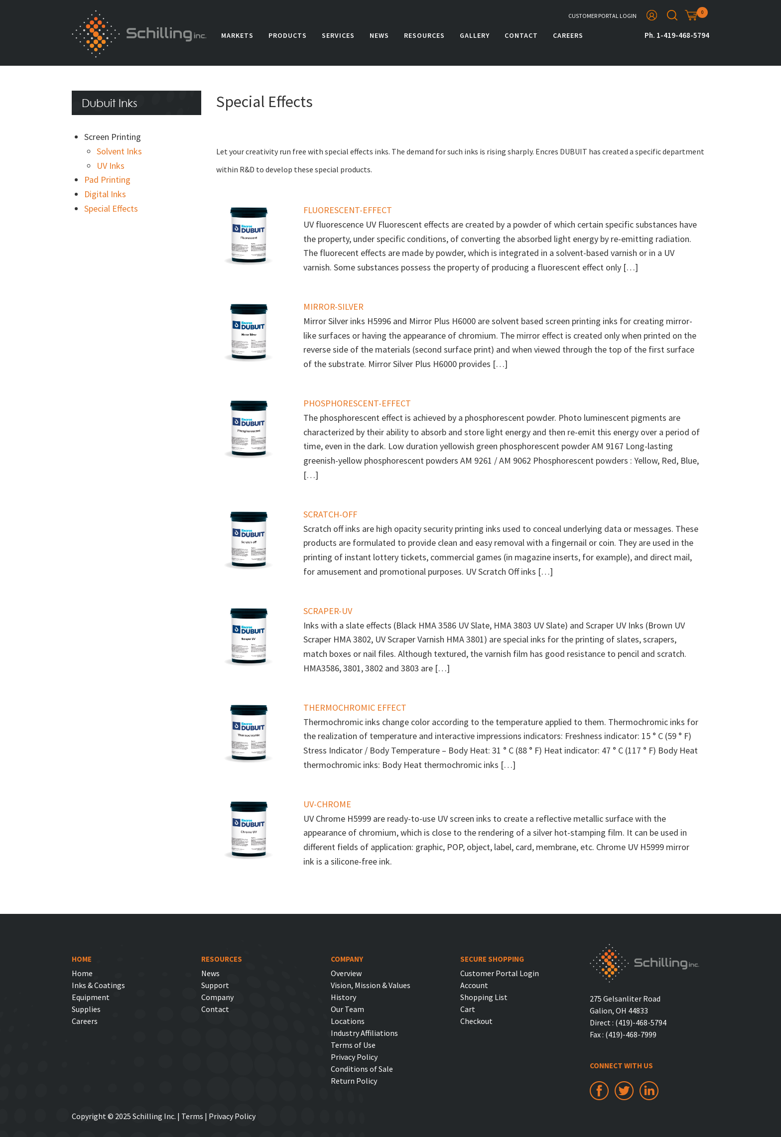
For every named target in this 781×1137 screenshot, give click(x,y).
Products (287, 35)
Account (474, 985)
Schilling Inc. (139, 34)
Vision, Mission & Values (370, 985)
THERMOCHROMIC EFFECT (354, 707)
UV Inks (111, 165)
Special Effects (111, 208)
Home (82, 973)
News (379, 35)
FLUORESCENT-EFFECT (347, 210)
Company (217, 997)
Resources (424, 35)
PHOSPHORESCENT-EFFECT (357, 403)
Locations (348, 1021)
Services (338, 35)
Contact (521, 35)
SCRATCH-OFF (330, 514)
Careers (568, 35)
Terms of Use (353, 1045)
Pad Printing (107, 179)
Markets (237, 35)
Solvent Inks (119, 151)
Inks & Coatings (98, 985)
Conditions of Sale (362, 1069)
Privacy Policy (354, 1057)
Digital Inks (105, 194)
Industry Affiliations (364, 1033)
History (343, 997)
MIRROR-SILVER (333, 306)
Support (215, 985)
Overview (346, 973)
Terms (192, 1116)
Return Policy (354, 1081)
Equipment (91, 997)
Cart (467, 1009)
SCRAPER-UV (327, 611)
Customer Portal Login (602, 15)
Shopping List (484, 997)
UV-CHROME (327, 804)
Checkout (476, 1021)
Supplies (86, 1009)
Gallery (475, 35)
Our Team (347, 1009)
